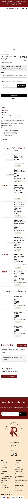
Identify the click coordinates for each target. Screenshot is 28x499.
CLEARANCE (4, 462)
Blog (16, 488)
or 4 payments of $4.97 (12, 69)
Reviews (14, 102)
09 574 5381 (14, 5)
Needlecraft (4, 467)
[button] (1, 8)
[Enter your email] (12, 414)
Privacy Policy (18, 471)
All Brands (3, 485)
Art (2, 469)
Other (2, 483)
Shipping (14, 98)
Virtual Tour (18, 482)
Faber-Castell (5, 54)
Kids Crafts (4, 480)
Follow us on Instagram (9, 376)
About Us (17, 465)
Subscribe (23, 414)
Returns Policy (19, 469)
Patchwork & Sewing (6, 476)
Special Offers (5, 487)
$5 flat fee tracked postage (14, 3)
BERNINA (3, 474)
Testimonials (18, 490)
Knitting (3, 465)
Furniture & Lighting (6, 478)
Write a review (22, 345)
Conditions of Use (19, 474)
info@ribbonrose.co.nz (14, 446)
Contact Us (18, 462)
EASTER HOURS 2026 (21, 480)
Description (14, 95)
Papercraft (4, 471)
